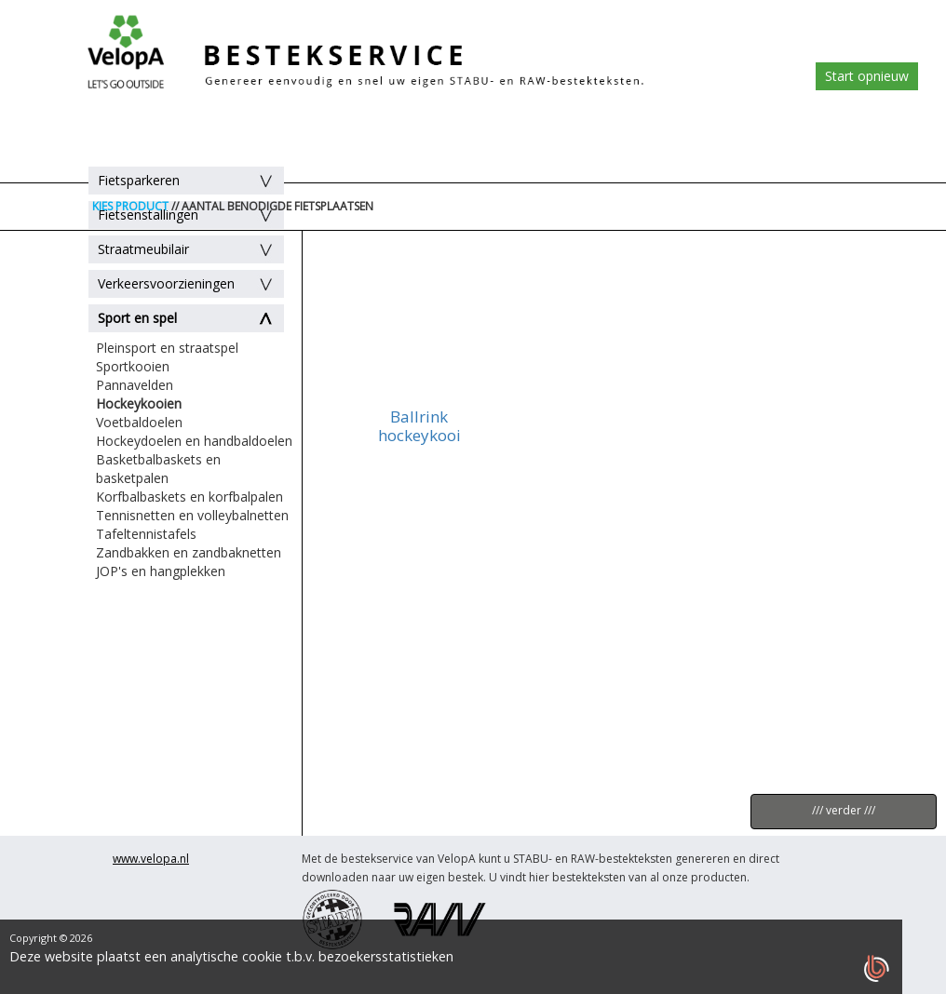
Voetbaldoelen (139, 422)
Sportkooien (132, 366)
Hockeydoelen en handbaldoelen (194, 441)
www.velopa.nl (151, 858)
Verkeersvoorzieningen (166, 283)
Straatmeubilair (143, 249)
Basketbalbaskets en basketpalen (158, 468)
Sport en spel (137, 318)
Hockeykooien (139, 403)
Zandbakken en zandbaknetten (188, 552)
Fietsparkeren (139, 180)
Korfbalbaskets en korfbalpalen (189, 496)
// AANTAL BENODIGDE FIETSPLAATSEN (272, 206)
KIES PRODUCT (130, 206)
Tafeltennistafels (146, 534)
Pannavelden (134, 385)
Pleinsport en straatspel (167, 347)
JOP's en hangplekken (160, 571)
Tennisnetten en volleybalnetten (192, 515)
